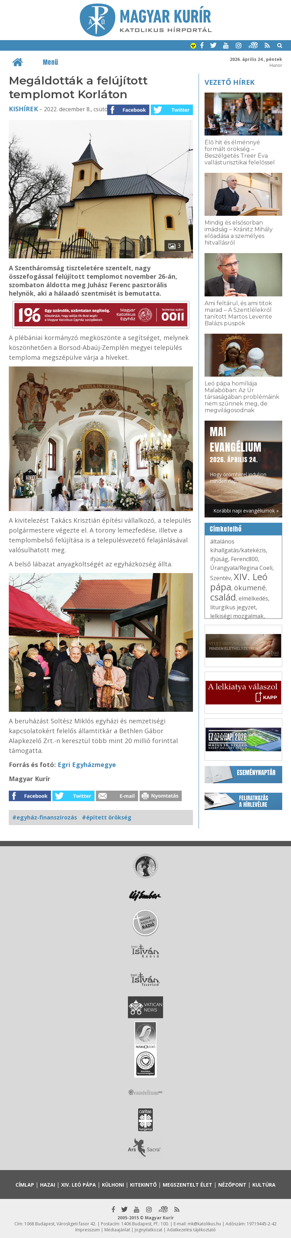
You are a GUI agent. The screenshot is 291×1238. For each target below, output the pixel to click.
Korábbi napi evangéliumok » (246, 510)
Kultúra (264, 1184)
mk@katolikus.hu (204, 1224)
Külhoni (113, 1184)
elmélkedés (253, 598)
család (223, 597)
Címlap (24, 1184)
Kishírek (23, 109)
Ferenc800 (244, 559)
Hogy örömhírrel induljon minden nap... (238, 454)
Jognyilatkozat (148, 1230)
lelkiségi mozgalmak (237, 616)
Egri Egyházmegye (86, 764)
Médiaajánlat (117, 1230)
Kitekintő (143, 1184)
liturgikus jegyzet (233, 607)
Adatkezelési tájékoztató (191, 1230)
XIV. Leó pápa (238, 581)
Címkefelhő (226, 529)
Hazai (47, 1184)
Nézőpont (232, 1184)
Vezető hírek (229, 82)
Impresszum (87, 1230)
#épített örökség (106, 817)
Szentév (220, 578)
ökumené (250, 587)
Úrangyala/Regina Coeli (241, 568)
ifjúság (219, 559)
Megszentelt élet (187, 1184)
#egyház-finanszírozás (44, 817)
